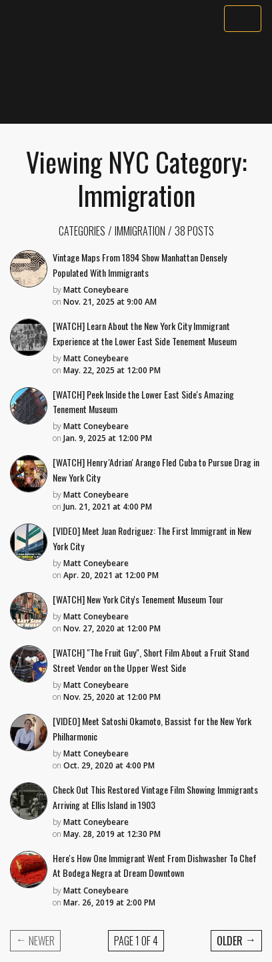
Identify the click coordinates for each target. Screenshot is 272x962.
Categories (82, 231)
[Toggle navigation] (242, 18)
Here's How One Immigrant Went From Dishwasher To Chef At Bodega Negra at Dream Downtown (155, 865)
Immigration (140, 231)
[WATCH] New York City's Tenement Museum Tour (138, 599)
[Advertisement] (136, 78)
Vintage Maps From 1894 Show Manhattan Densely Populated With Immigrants (140, 264)
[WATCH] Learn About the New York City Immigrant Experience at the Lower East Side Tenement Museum (145, 333)
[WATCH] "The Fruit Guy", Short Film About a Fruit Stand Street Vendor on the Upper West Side (151, 660)
